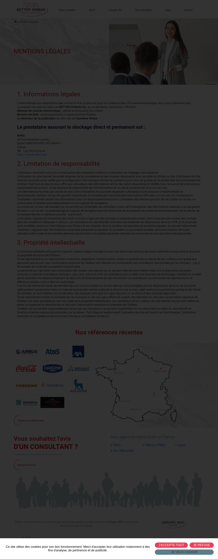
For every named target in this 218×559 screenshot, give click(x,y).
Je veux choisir (184, 552)
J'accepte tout (171, 545)
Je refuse (201, 545)
